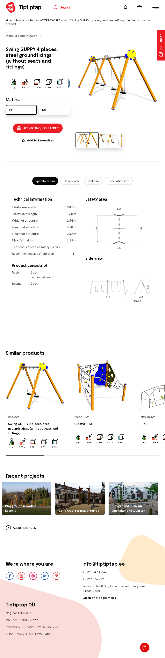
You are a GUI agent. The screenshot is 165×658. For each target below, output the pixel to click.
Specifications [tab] (45, 181)
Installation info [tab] (118, 181)
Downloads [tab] (71, 181)
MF (44, 110)
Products (21, 20)
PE (11, 110)
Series (34, 20)
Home (9, 20)
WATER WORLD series (54, 20)
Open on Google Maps (99, 597)
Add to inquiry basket (38, 128)
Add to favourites (38, 140)
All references (21, 527)
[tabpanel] (82, 259)
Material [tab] (93, 181)
